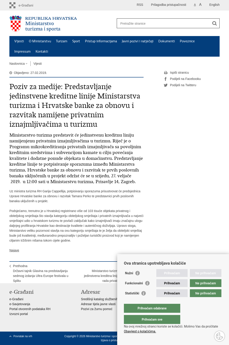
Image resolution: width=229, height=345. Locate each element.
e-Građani (16, 299)
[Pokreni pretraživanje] (214, 23)
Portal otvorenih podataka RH (30, 309)
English (214, 4)
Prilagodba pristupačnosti (168, 4)
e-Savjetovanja (19, 304)
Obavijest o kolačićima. (140, 331)
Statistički (132, 302)
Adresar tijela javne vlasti (98, 304)
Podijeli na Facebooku (182, 79)
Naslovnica (17, 63)
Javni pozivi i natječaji (137, 41)
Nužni (129, 282)
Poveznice (187, 41)
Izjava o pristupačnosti (114, 340)
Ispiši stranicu (176, 73)
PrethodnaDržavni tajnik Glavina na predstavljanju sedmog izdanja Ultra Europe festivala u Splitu (40, 273)
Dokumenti (166, 41)
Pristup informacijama (101, 41)
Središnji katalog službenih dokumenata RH (111, 299)
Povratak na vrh (22, 336)
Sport (76, 41)
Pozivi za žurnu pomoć (96, 309)
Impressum (22, 51)
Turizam (61, 41)
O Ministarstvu (40, 41)
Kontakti (42, 51)
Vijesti (19, 41)
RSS (140, 4)
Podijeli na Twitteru (180, 85)
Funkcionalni (134, 292)
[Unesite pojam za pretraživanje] (163, 23)
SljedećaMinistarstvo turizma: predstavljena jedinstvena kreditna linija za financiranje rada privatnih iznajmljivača (112, 273)
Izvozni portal (18, 314)
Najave (14, 250)
